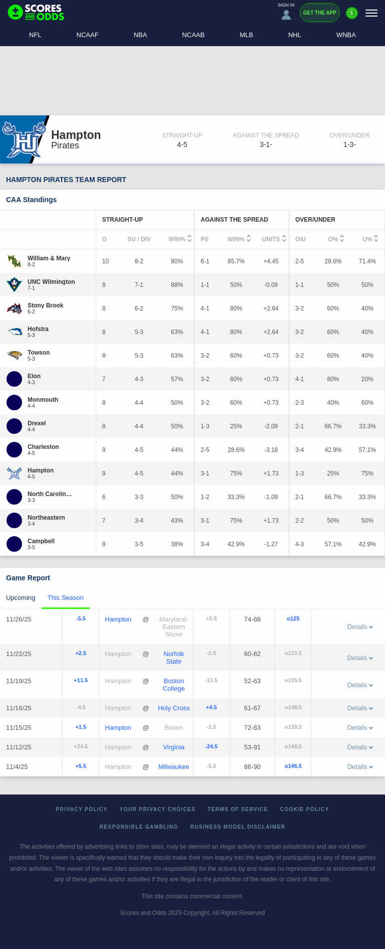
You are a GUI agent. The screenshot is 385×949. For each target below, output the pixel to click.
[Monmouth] (43, 400)
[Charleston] (43, 447)
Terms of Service (238, 809)
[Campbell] (41, 541)
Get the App (319, 13)
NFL (35, 35)
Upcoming (21, 597)
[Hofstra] (38, 329)
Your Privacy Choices (158, 809)
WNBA (346, 35)
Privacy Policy (82, 809)
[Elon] (34, 376)
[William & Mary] (49, 258)
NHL (294, 35)
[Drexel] (37, 423)
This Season (66, 597)
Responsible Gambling (139, 827)
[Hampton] (41, 470)
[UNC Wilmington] (51, 282)
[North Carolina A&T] (51, 494)
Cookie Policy (304, 809)
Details (360, 626)
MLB (246, 35)
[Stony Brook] (45, 305)
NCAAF (88, 35)
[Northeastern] (46, 518)
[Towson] (39, 353)
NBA (140, 35)
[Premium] (352, 17)
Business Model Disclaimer (238, 827)
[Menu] (371, 13)
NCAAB (193, 35)
